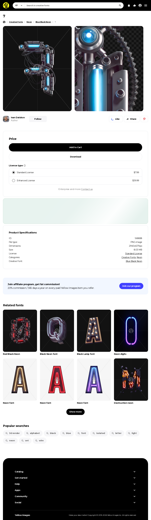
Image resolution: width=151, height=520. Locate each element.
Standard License (133, 253)
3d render (12, 433)
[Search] (120, 5)
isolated (98, 433)
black (51, 433)
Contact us (87, 189)
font (81, 433)
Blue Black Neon (134, 261)
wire (39, 440)
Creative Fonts (129, 257)
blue (66, 433)
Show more (75, 411)
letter (116, 433)
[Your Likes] (134, 5)
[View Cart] (129, 5)
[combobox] (74, 5)
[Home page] (4, 22)
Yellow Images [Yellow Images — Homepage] (22, 515)
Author (14, 120)
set (25, 440)
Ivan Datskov (18, 117)
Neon (139, 257)
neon (10, 440)
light (132, 433)
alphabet (33, 433)
